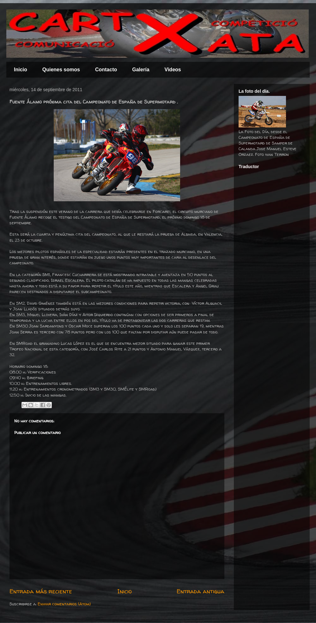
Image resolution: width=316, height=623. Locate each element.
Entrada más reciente (40, 591)
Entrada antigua (200, 591)
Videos (173, 69)
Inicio (20, 69)
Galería (140, 69)
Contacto (106, 69)
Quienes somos (61, 69)
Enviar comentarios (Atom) (64, 604)
